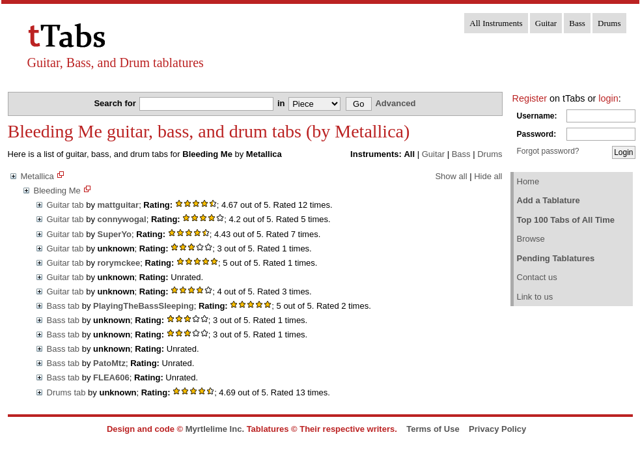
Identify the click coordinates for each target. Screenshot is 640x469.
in (282, 103)
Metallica (37, 176)
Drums (609, 23)
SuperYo (115, 234)
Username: (537, 116)
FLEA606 (111, 377)
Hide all (488, 176)
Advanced (395, 103)
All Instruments (495, 23)
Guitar (546, 23)
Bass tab (63, 306)
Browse (531, 239)
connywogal (122, 219)
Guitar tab (65, 205)
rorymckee (119, 263)
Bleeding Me (57, 190)
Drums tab (66, 392)
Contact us (537, 277)
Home (528, 181)
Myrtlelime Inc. (215, 429)
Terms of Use (432, 429)
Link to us (535, 297)
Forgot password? (548, 151)
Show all (451, 176)
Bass (577, 23)
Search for (116, 103)
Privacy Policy (497, 429)
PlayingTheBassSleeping (143, 306)
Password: (537, 134)
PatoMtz (109, 363)
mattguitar (118, 205)
